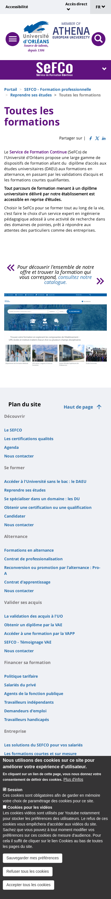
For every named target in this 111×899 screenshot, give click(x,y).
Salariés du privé (20, 684)
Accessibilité (17, 6)
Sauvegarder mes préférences (32, 858)
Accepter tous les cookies (28, 885)
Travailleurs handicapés (26, 719)
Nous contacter (19, 456)
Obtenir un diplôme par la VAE (33, 624)
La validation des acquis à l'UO (33, 616)
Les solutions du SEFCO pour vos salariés (43, 745)
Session (15, 789)
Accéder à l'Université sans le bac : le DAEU (45, 481)
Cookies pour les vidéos (30, 807)
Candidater (14, 516)
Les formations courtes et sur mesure (40, 753)
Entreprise (15, 731)
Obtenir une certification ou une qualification (48, 507)
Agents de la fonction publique (33, 693)
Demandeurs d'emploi (25, 710)
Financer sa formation (27, 662)
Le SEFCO (13, 430)
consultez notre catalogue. (68, 279)
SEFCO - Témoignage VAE (27, 642)
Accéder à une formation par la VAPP (39, 633)
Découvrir (14, 416)
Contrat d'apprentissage (27, 582)
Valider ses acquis (23, 602)
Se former (14, 467)
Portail (10, 89)
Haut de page (78, 407)
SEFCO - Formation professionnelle (57, 89)
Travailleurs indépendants (29, 702)
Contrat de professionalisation (33, 558)
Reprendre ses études (31, 95)
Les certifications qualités (28, 438)
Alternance (16, 536)
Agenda (11, 447)
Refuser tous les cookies (27, 871)
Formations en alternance (29, 550)
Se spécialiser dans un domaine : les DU (42, 498)
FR (100, 7)
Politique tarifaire (21, 676)
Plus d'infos (73, 779)
